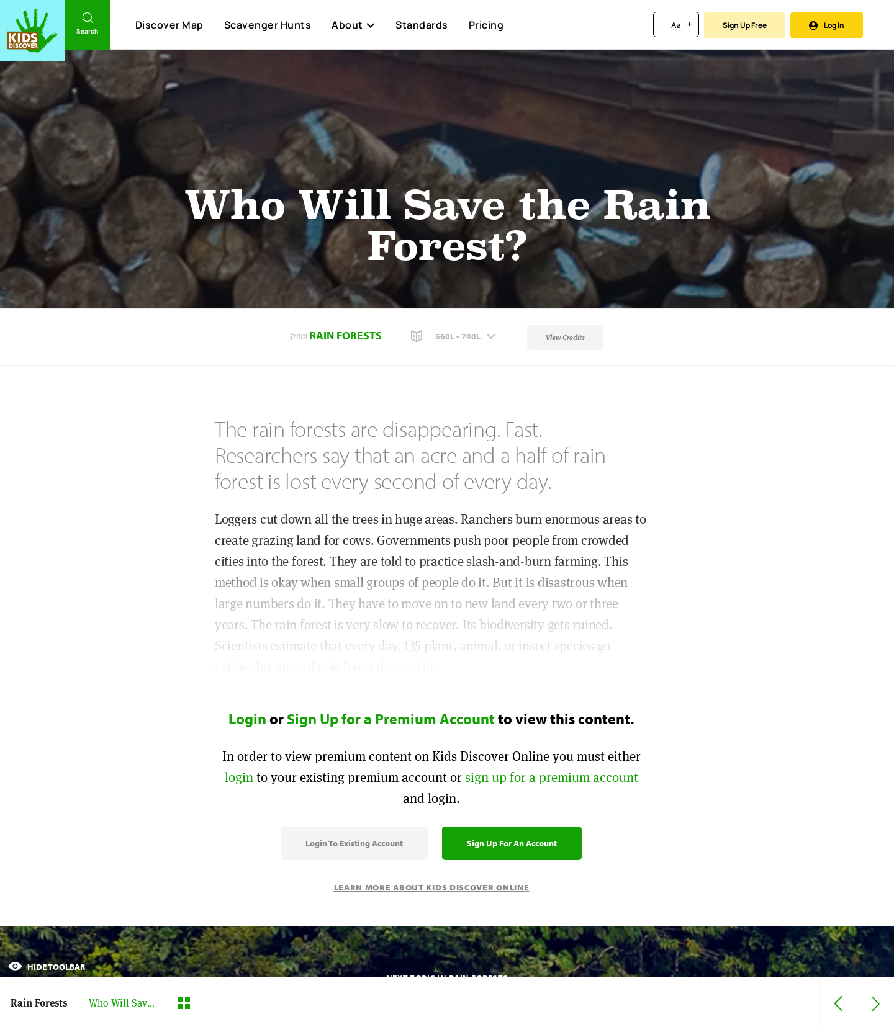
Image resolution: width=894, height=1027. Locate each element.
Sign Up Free (745, 25)
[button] (454, 336)
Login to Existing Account (354, 843)
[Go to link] (32, 30)
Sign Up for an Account (512, 843)
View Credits (565, 337)
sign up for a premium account (551, 777)
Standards (421, 25)
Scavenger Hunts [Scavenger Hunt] (267, 25)
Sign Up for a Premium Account (391, 718)
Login (247, 718)
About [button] (353, 25)
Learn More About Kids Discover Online (432, 887)
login (239, 777)
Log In (826, 25)
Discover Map (169, 25)
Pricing (486, 25)
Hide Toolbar (46, 966)
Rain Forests (345, 335)
